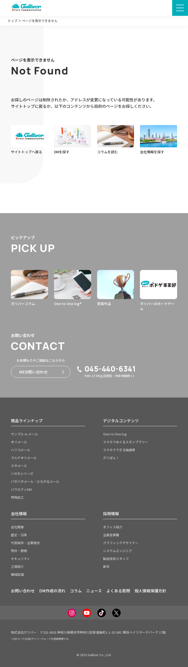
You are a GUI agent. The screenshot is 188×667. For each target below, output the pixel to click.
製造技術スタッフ (116, 558)
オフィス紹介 (112, 527)
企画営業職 (111, 535)
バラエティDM (21, 489)
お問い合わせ (23, 591)
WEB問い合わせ (41, 372)
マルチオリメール (24, 457)
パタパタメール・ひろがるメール (35, 481)
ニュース (94, 591)
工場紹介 (17, 566)
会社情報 (19, 513)
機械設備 (17, 574)
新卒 (106, 566)
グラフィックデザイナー (120, 542)
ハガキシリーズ (22, 473)
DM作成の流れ (52, 591)
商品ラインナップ (27, 420)
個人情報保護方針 (150, 591)
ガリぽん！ (111, 457)
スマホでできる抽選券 (119, 449)
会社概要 (17, 527)
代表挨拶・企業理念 (25, 542)
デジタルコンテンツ (121, 420)
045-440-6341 (106, 369)
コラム (76, 591)
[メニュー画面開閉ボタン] (180, 8)
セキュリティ (20, 558)
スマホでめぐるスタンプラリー (125, 442)
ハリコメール (20, 449)
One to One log (115, 434)
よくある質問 (118, 591)
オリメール (19, 442)
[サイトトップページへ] (26, 7)
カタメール (19, 465)
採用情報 (111, 513)
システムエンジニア (117, 550)
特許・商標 (19, 550)
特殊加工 (17, 497)
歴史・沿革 (19, 535)
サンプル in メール (24, 434)
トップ (12, 20)
